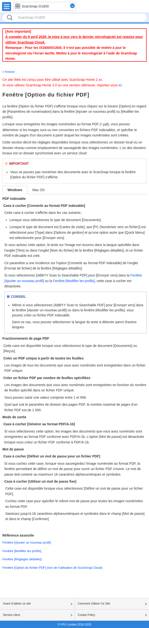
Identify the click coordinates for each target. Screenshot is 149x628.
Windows (14, 190)
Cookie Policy (86, 615)
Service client (11, 615)
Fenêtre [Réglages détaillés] (22, 559)
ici (120, 85)
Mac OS (38, 190)
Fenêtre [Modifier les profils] (74, 281)
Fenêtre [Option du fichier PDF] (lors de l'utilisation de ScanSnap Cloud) (52, 567)
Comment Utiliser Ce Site (94, 603)
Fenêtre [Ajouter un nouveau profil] (26, 542)
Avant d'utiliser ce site (17, 603)
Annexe (10, 72)
